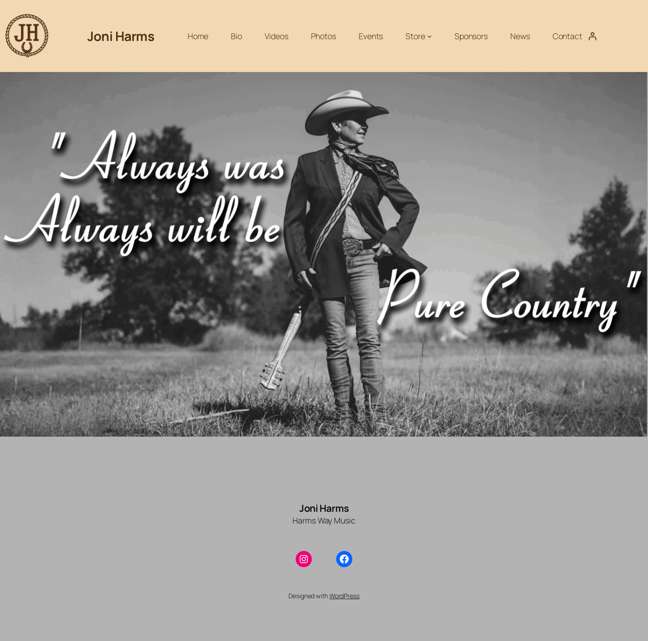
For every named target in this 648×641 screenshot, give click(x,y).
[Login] (592, 36)
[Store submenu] (429, 36)
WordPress (344, 595)
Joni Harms (120, 36)
